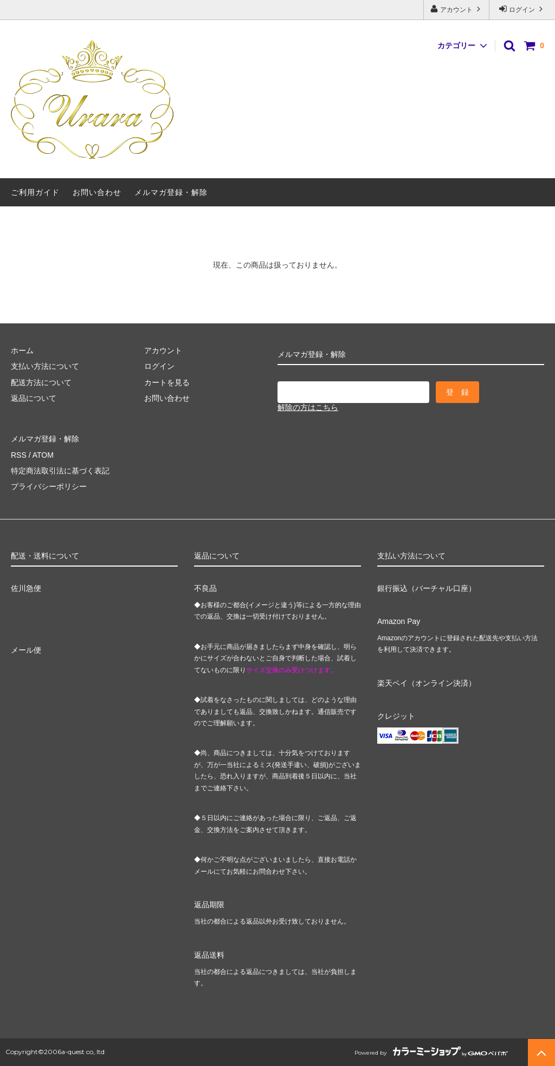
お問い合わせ (97, 192)
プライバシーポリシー (49, 486)
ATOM (43, 455)
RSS (19, 455)
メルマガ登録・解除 (171, 192)
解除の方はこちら (308, 407)
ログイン (522, 9)
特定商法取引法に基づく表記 (60, 470)
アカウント (456, 9)
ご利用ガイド (35, 192)
